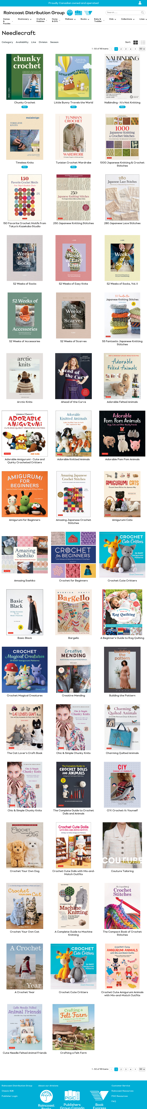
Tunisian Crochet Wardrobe (73, 163)
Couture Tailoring (122, 871)
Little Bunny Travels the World (73, 102)
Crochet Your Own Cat (24, 932)
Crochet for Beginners (73, 580)
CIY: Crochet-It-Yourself (122, 810)
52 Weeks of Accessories (24, 341)
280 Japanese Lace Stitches (122, 223)
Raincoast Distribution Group (17, 1086)
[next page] (135, 49)
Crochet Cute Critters (122, 580)
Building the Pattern (122, 695)
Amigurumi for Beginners (24, 520)
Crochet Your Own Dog (24, 871)
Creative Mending (73, 695)
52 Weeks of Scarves (73, 341)
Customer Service (121, 1086)
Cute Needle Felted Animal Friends (25, 1053)
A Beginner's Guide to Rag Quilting (122, 638)
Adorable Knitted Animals (73, 459)
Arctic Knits (24, 402)
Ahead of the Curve (73, 402)
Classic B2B (8, 1091)
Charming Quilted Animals (122, 753)
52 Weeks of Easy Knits (73, 284)
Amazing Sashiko (24, 580)
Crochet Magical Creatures (25, 695)
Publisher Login (9, 1096)
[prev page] (111, 49)
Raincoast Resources (122, 1091)
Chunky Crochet (24, 102)
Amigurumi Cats (122, 520)
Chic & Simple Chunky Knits (73, 753)
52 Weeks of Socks (24, 284)
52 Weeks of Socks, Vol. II (122, 284)
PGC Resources (120, 1096)
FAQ (114, 1101)
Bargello (73, 638)
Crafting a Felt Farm (73, 1053)
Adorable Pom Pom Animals (122, 459)
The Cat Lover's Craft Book (24, 753)
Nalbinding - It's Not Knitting (122, 102)
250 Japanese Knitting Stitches (73, 223)
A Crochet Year (25, 992)
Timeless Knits (25, 163)
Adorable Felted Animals (122, 402)
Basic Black (24, 638)
